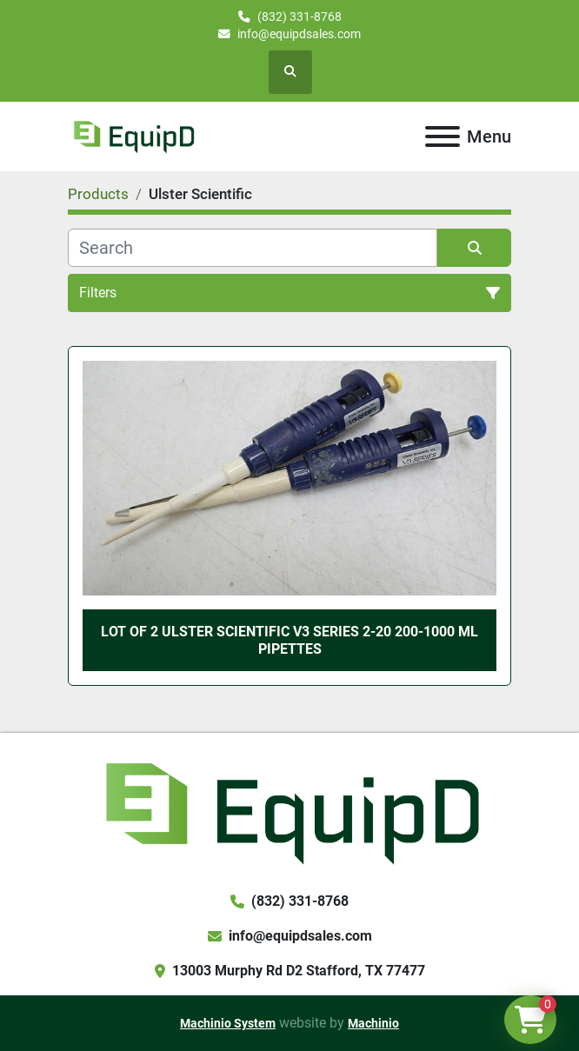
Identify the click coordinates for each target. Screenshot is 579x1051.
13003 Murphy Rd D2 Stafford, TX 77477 (298, 970)
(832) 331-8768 (299, 16)
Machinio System (228, 1023)
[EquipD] (289, 810)
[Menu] (442, 136)
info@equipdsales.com (299, 34)
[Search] (252, 248)
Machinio (373, 1023)
